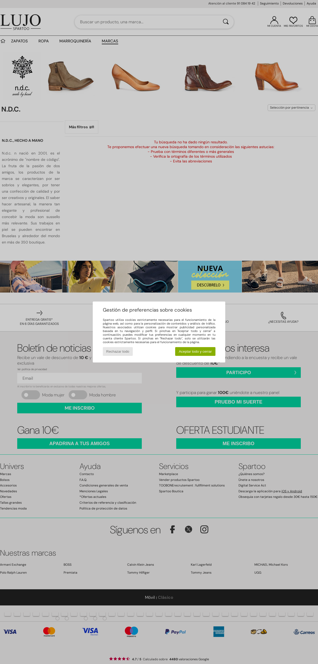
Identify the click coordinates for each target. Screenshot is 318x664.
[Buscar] (225, 22)
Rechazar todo (117, 351)
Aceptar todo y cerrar (195, 351)
